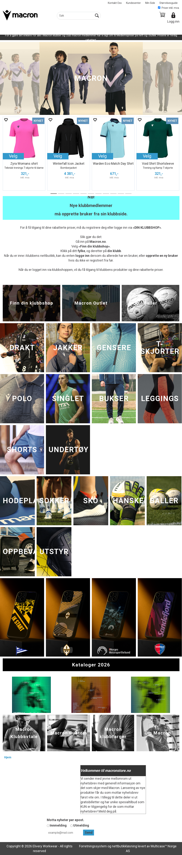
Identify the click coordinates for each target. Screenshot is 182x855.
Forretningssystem (93, 846)
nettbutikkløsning (124, 846)
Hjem (7, 757)
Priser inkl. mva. (168, 7)
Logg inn (173, 21)
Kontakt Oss (115, 2)
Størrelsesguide (168, 2)
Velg (13, 156)
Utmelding (81, 825)
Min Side (150, 2)
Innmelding (58, 825)
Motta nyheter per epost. (65, 820)
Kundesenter (133, 2)
